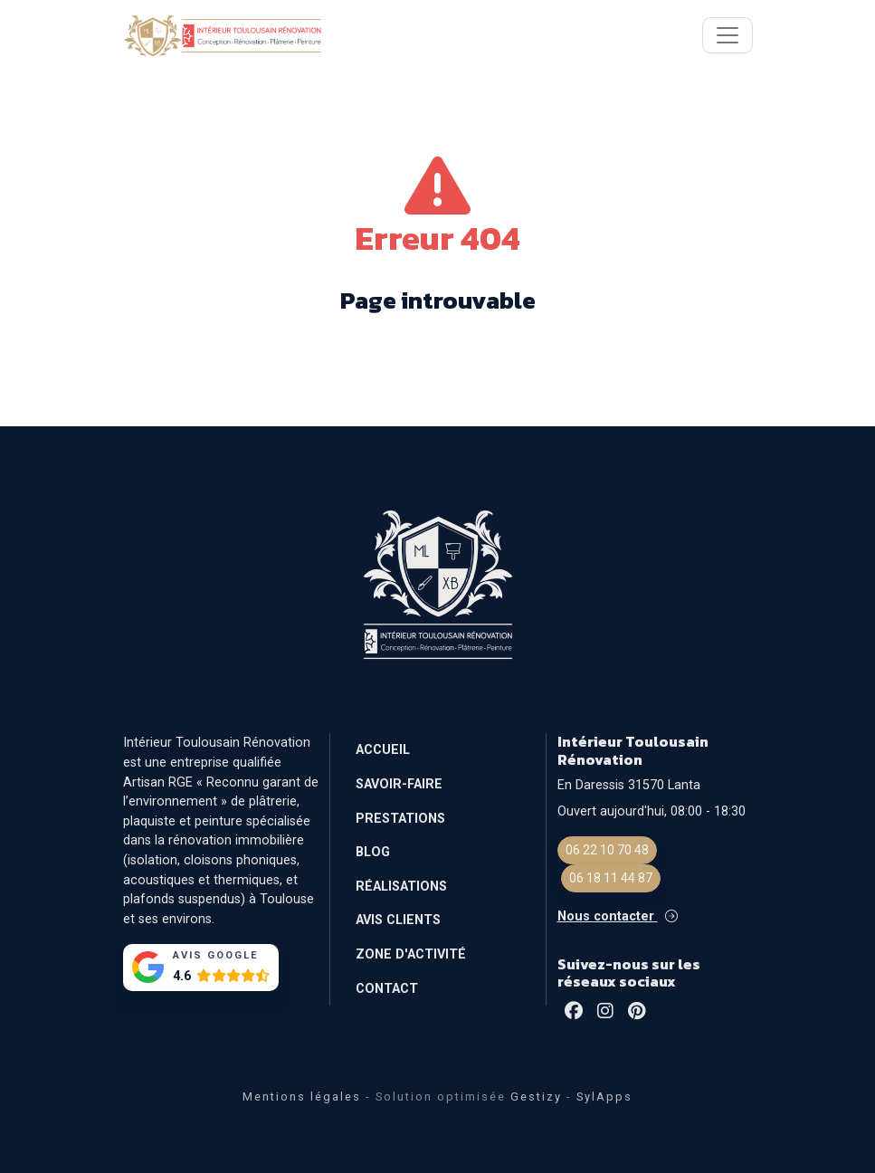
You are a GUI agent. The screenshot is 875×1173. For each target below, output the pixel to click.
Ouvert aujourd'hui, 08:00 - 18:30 (651, 811)
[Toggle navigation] (727, 35)
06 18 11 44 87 (610, 878)
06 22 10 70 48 (607, 850)
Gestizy (536, 1096)
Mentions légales (302, 1096)
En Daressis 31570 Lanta (628, 785)
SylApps (604, 1096)
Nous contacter (617, 916)
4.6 (182, 976)
